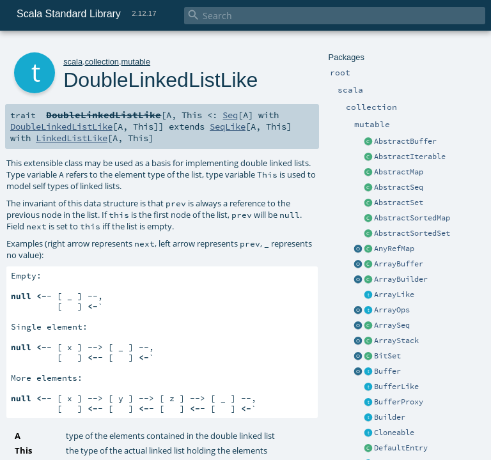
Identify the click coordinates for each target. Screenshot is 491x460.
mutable (136, 61)
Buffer (387, 371)
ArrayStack (396, 340)
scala (72, 61)
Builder (389, 417)
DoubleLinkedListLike (61, 126)
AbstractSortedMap (412, 217)
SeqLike (228, 126)
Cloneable (394, 432)
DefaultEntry (401, 447)
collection (102, 61)
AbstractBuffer (405, 141)
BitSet (387, 355)
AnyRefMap (394, 248)
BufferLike (396, 386)
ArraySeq (392, 325)
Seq (230, 115)
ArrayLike (394, 294)
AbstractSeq (398, 187)
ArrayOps (392, 309)
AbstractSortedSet (412, 233)
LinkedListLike (71, 138)
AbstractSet (398, 202)
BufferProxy (398, 401)
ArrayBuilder (401, 279)
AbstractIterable (410, 156)
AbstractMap (398, 171)
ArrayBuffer (398, 263)
